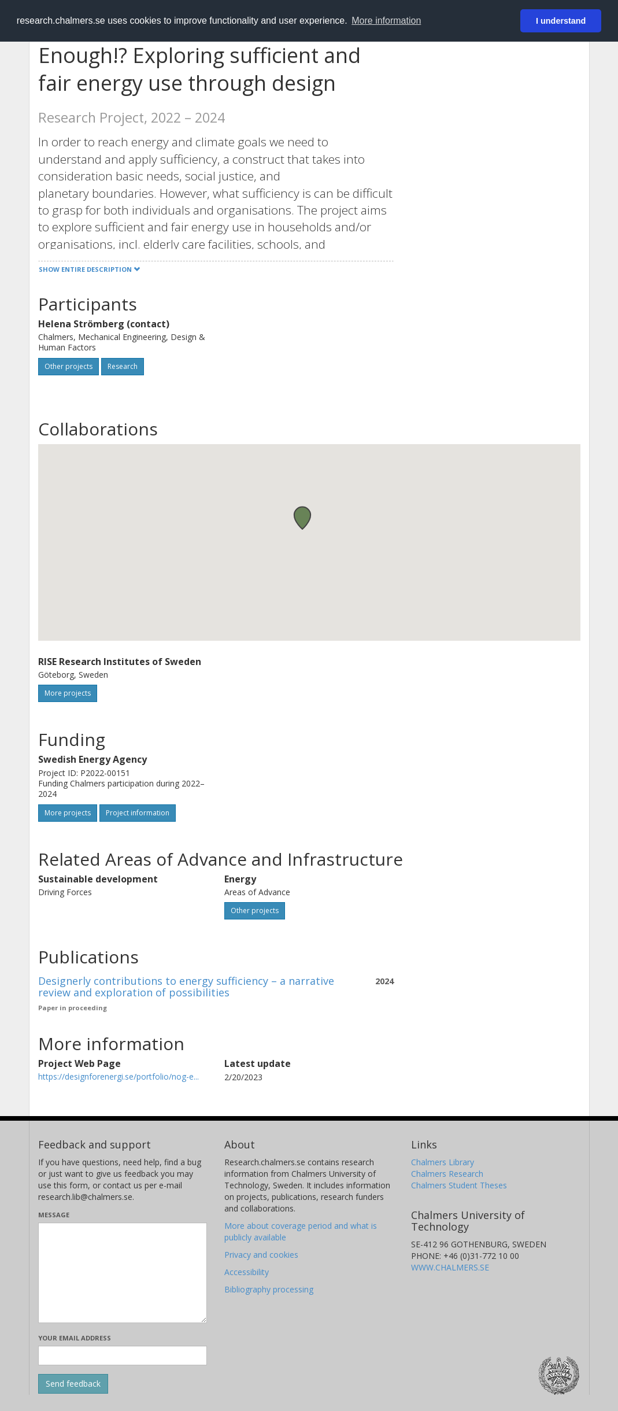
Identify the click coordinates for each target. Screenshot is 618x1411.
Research (123, 366)
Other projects (68, 366)
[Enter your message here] (123, 1272)
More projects (68, 693)
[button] (302, 518)
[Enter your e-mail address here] (123, 1355)
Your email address (74, 1338)
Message (53, 1214)
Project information (137, 813)
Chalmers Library (442, 1162)
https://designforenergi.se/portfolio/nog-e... (118, 1076)
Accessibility (246, 1271)
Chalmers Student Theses (459, 1185)
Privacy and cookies (261, 1254)
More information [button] (386, 20)
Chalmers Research (447, 1173)
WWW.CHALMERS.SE (450, 1267)
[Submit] (73, 1384)
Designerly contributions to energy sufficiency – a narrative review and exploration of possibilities (186, 986)
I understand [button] (561, 20)
